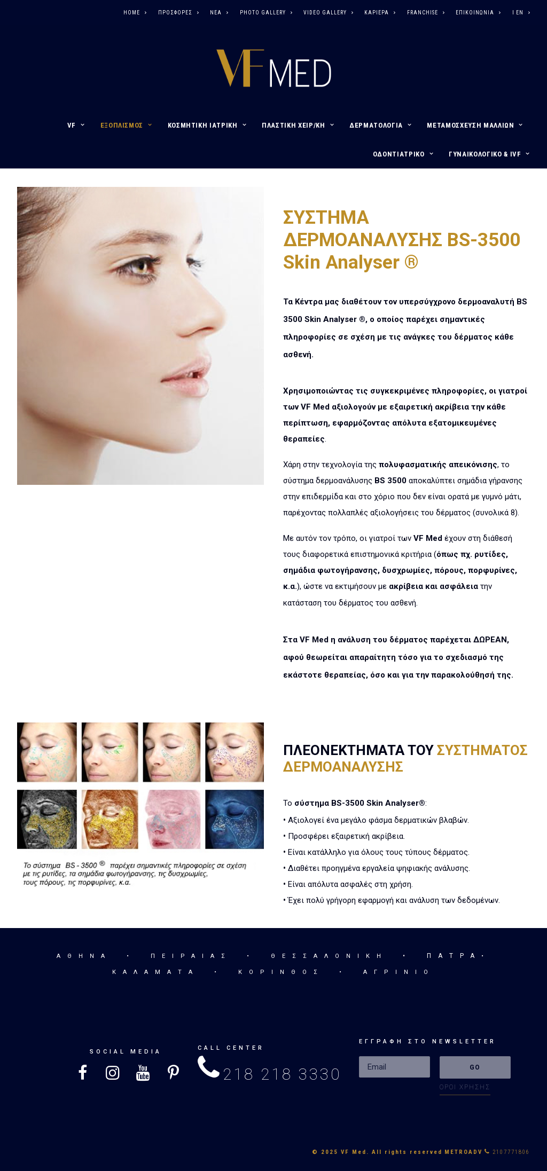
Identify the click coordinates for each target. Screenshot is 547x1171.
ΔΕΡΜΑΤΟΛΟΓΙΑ (380, 125)
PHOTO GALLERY (266, 12)
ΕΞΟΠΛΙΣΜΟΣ (126, 125)
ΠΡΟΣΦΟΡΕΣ (178, 12)
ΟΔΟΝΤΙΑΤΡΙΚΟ (403, 154)
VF (76, 125)
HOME (134, 12)
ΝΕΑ (219, 12)
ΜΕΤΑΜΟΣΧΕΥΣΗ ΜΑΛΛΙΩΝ (475, 125)
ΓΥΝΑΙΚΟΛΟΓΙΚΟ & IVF (489, 154)
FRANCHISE (425, 12)
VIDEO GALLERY (328, 12)
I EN (521, 12)
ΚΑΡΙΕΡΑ (379, 12)
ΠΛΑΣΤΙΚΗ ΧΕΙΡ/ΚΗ (298, 125)
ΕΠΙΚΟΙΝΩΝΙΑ (478, 12)
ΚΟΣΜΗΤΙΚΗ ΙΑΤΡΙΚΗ (207, 125)
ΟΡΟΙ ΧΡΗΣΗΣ (465, 1087)
